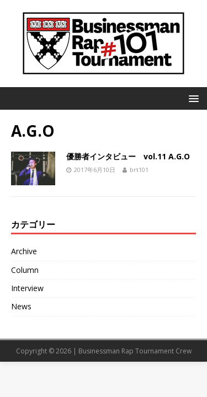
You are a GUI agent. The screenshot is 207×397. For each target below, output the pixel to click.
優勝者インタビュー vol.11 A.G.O (128, 156)
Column (25, 270)
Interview (27, 288)
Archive (24, 251)
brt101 (139, 169)
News (21, 306)
